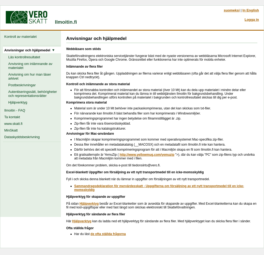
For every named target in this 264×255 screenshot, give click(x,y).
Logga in (252, 20)
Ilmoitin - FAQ (14, 110)
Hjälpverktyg (17, 102)
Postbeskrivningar (22, 85)
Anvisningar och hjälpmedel (29, 50)
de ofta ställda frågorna (108, 234)
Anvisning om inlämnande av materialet (30, 66)
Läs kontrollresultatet (24, 57)
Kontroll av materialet (21, 37)
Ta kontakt (12, 117)
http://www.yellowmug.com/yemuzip (146, 155)
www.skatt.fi (13, 124)
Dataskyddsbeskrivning (22, 137)
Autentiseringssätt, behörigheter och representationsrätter (32, 94)
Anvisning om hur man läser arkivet (29, 76)
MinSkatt (11, 130)
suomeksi (232, 10)
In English (250, 10)
